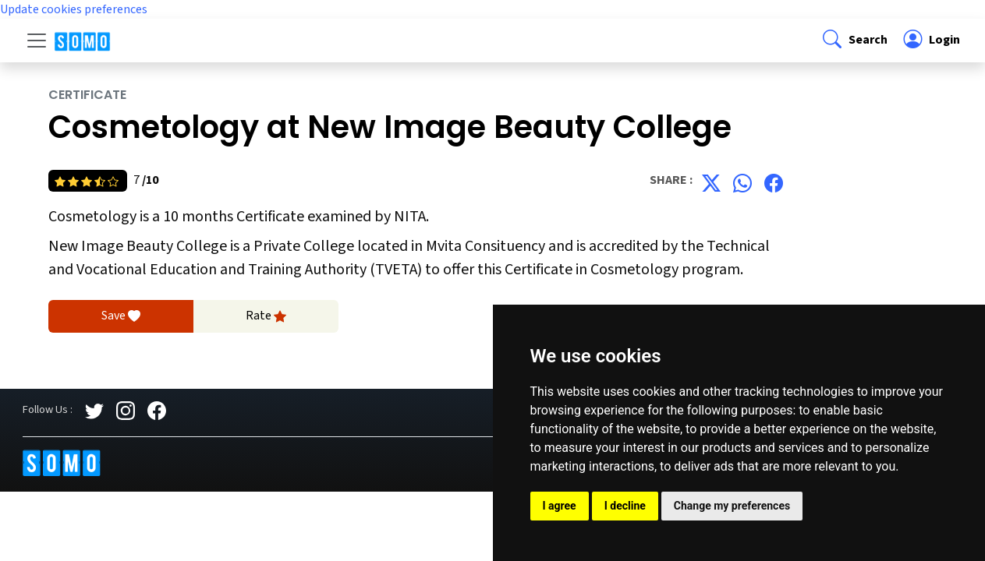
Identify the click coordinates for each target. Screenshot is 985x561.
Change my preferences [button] (732, 505)
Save (120, 316)
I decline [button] (625, 505)
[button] (854, 40)
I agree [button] (559, 505)
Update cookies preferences (73, 9)
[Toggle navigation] (36, 40)
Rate (266, 316)
